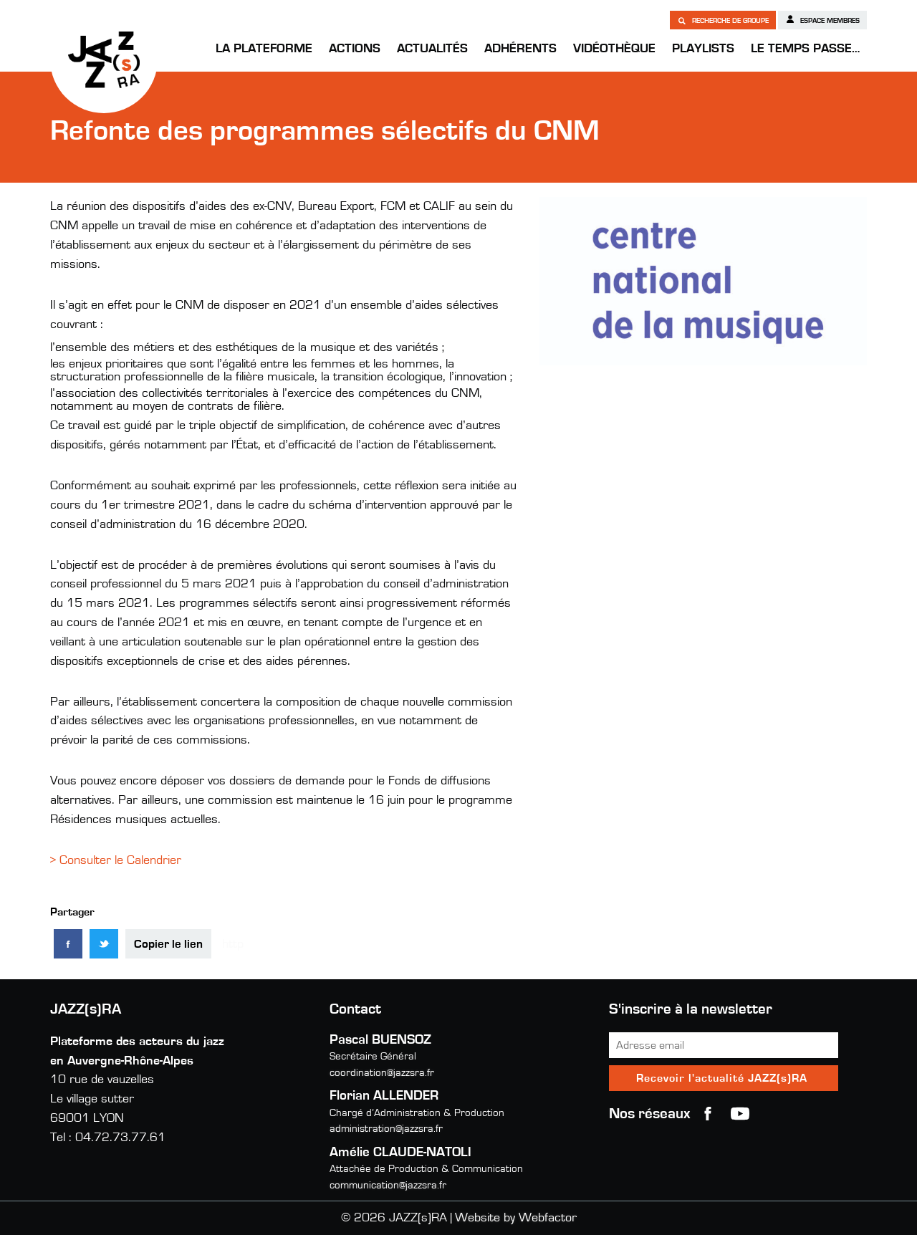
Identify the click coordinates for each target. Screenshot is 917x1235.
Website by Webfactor (516, 1217)
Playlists (703, 48)
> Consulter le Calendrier (115, 860)
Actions (354, 48)
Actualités (432, 48)
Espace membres (822, 19)
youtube (740, 1114)
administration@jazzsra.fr (386, 1128)
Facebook (707, 1114)
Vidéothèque (614, 48)
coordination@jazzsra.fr (382, 1072)
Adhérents (520, 48)
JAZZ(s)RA (104, 59)
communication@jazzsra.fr (388, 1185)
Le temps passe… (805, 48)
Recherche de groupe (723, 20)
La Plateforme (264, 48)
